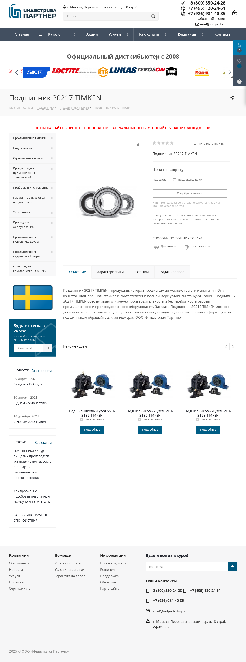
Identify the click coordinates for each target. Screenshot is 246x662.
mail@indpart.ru (212, 24)
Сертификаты (20, 588)
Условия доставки (69, 569)
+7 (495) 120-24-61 (206, 8)
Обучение (108, 582)
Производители (113, 563)
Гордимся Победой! (28, 384)
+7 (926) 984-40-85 (206, 13)
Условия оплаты (68, 563)
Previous (226, 347)
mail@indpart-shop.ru (170, 611)
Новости (16, 569)
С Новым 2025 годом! (30, 421)
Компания (19, 555)
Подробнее (92, 430)
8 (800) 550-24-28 (167, 590)
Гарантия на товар (70, 575)
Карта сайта (109, 588)
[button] (230, 72)
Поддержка (109, 575)
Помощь (63, 555)
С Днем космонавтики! (31, 403)
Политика (17, 582)
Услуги (14, 575)
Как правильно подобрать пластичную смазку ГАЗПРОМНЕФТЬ (32, 496)
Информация (113, 555)
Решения (107, 569)
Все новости (42, 370)
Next (233, 347)
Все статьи (43, 442)
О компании (19, 563)
